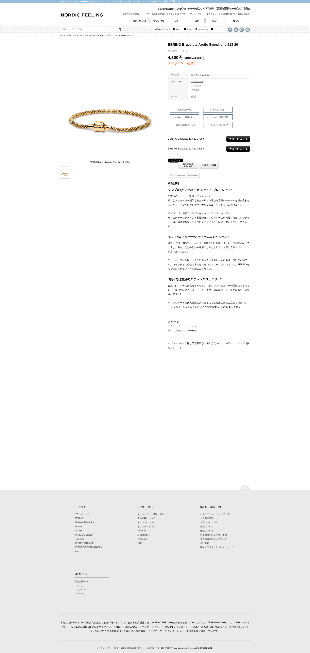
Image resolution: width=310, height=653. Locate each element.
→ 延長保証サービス (184, 110)
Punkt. (78, 551)
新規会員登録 (158, 14)
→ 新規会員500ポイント (185, 125)
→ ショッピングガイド (218, 110)
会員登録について (146, 518)
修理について (229, 14)
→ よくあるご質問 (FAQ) (218, 117)
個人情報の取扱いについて (213, 539)
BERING (79, 518)
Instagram (142, 539)
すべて (178, 29)
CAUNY (78, 530)
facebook (141, 530)
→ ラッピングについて (218, 125)
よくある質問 (207, 518)
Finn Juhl (79, 539)
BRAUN (78, 526)
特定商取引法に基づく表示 (213, 535)
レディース (196, 86)
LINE (139, 543)
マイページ (195, 14)
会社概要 (204, 543)
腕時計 (190, 29)
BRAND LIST (71, 35)
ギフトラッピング (146, 526)
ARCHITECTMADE (84, 543)
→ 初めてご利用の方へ (184, 117)
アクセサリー (197, 81)
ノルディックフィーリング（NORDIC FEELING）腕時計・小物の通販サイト (128, 648)
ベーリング (203, 29)
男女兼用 (195, 90)
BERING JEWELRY (87, 35)
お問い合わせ (244, 14)
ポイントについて (146, 522)
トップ (146, 14)
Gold (193, 96)
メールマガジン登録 (211, 14)
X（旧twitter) (143, 535)
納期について (207, 526)
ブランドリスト (82, 514)
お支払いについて (209, 522)
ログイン (170, 14)
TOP (62, 35)
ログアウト (182, 14)
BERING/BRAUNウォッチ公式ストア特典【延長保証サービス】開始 (204, 8)
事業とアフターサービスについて (216, 547)
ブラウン (218, 29)
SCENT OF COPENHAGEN (88, 547)
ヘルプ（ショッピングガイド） (215, 514)
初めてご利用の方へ (132, 14)
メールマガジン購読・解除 (150, 514)
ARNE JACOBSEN (84, 535)
